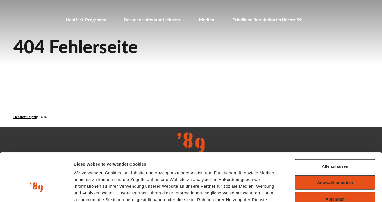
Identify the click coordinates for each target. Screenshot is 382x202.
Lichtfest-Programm (86, 19)
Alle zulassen (335, 128)
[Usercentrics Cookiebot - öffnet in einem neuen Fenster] (36, 191)
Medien (206, 19)
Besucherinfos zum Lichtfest (152, 19)
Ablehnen (335, 161)
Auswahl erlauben (335, 144)
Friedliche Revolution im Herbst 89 (267, 19)
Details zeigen (299, 191)
